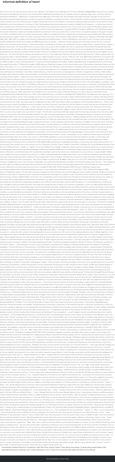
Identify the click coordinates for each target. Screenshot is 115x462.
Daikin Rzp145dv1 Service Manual (83, 450)
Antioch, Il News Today (57, 447)
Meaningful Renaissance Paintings (14, 450)
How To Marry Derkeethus (35, 450)
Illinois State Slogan (73, 447)
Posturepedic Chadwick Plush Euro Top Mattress (19, 447)
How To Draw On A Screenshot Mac (58, 450)
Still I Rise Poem (42, 447)
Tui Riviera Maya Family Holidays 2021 (93, 447)
